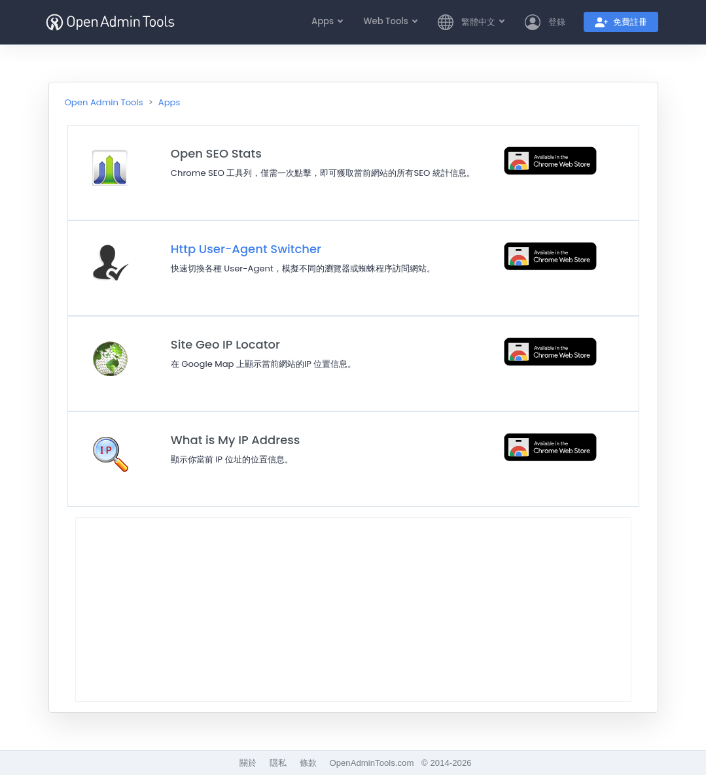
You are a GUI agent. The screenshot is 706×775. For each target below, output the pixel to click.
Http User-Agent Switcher (246, 249)
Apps (169, 102)
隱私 (278, 763)
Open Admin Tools (104, 102)
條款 (308, 763)
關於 (247, 763)
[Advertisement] (353, 609)
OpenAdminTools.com (371, 763)
